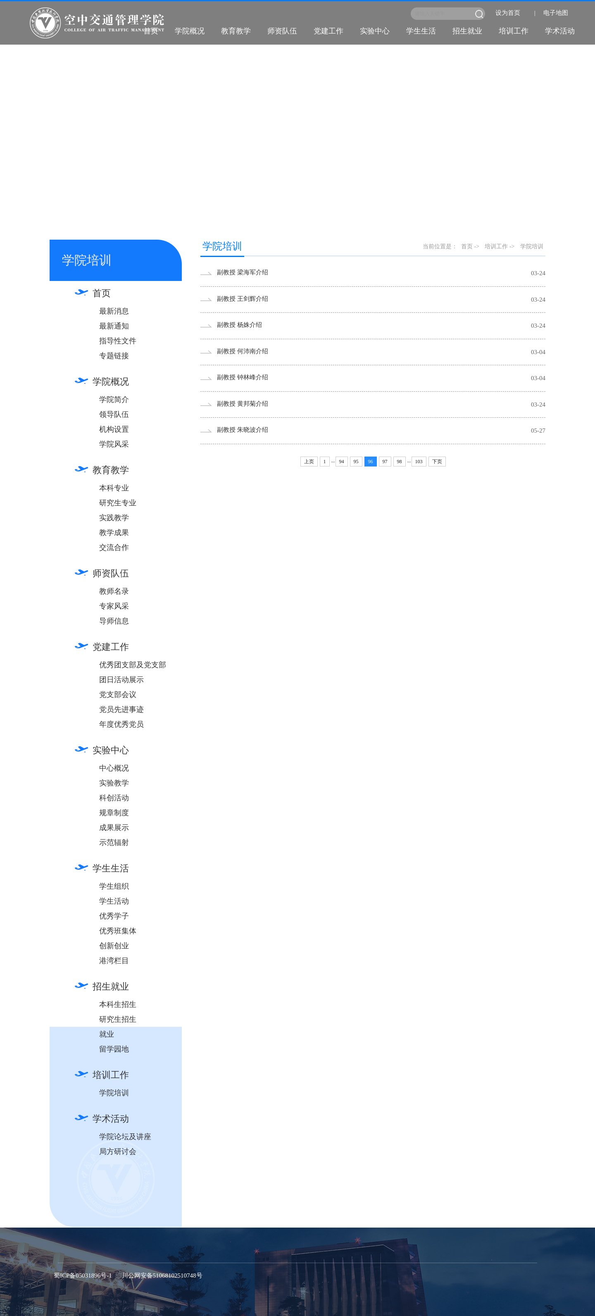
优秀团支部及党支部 (132, 665)
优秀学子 (114, 916)
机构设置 (114, 429)
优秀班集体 (117, 931)
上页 (309, 461)
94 (341, 461)
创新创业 (114, 946)
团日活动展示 (121, 680)
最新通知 (114, 326)
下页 (437, 461)
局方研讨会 (117, 1151)
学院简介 (114, 399)
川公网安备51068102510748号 (162, 1275)
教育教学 (236, 31)
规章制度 (114, 813)
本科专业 (114, 488)
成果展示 (114, 827)
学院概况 (190, 31)
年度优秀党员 (121, 724)
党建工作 (328, 31)
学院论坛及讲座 (125, 1137)
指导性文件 (117, 341)
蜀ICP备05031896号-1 (83, 1275)
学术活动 (560, 31)
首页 (150, 31)
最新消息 (114, 311)
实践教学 (114, 518)
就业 (106, 1034)
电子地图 (555, 13)
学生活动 (114, 901)
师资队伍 (282, 31)
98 (399, 461)
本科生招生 (117, 1004)
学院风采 (114, 444)
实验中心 (375, 31)
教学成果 (114, 532)
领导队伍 (114, 414)
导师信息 (114, 621)
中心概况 (114, 768)
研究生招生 (117, 1019)
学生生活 (421, 31)
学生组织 (114, 886)
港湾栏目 (114, 961)
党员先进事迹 (121, 709)
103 (419, 461)
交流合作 (114, 547)
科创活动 (114, 798)
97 (385, 461)
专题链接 (114, 356)
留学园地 (114, 1049)
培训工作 (513, 31)
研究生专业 (117, 503)
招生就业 (467, 31)
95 (356, 461)
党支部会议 (117, 694)
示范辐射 (114, 842)
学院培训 (114, 1093)
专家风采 (114, 606)
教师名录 (114, 591)
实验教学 (114, 783)
